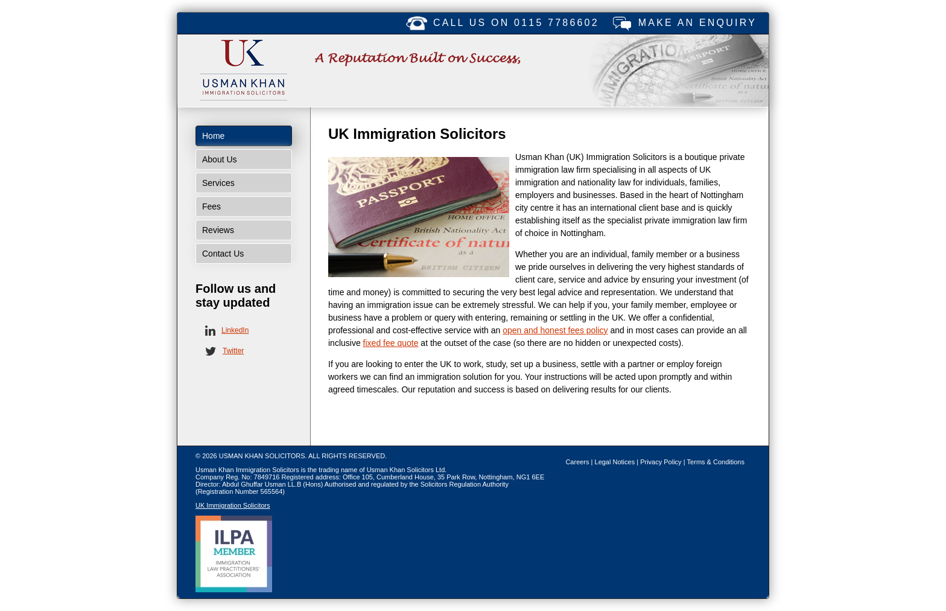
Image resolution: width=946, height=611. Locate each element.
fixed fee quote (391, 343)
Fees (211, 206)
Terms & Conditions (715, 461)
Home (213, 136)
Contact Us (223, 253)
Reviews (218, 230)
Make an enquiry (697, 23)
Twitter (233, 351)
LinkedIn (235, 330)
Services (218, 183)
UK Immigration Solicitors (232, 505)
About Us (219, 159)
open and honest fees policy (555, 330)
